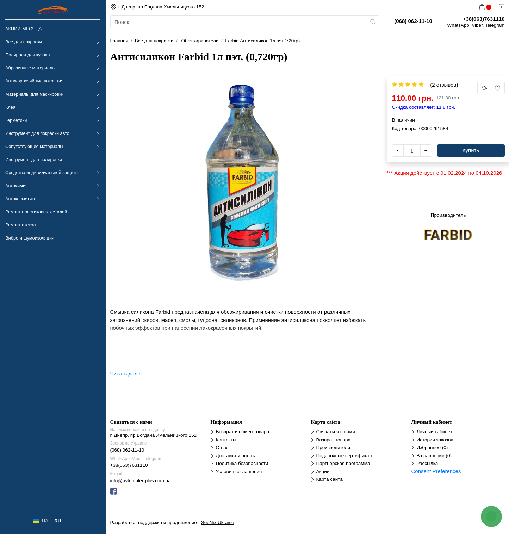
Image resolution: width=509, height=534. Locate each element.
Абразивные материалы (30, 67)
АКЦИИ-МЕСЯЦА (23, 28)
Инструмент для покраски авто (37, 133)
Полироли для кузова (27, 54)
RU (57, 520)
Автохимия (16, 185)
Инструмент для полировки (33, 159)
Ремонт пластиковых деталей (36, 212)
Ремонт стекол (20, 225)
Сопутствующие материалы (34, 146)
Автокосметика (20, 198)
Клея (10, 107)
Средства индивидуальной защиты (42, 172)
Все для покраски (23, 41)
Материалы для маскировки (34, 94)
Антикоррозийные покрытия (34, 80)
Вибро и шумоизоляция (29, 238)
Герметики (16, 120)
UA (45, 520)
